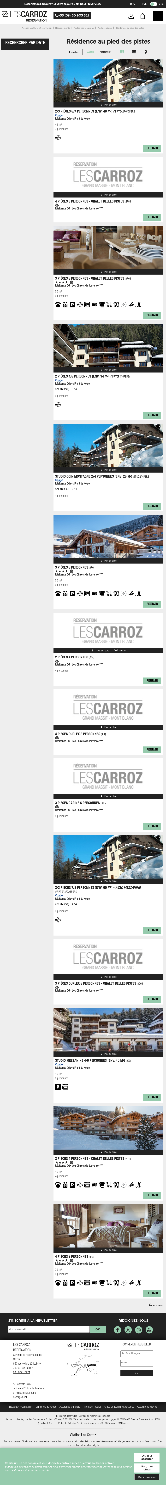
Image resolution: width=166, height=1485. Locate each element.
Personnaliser (147, 1477)
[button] (144, 16)
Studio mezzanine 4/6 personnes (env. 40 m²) (93, 1060)
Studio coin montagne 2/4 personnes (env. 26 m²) (102, 476)
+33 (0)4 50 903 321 (73, 15)
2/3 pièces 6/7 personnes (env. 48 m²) (95, 111)
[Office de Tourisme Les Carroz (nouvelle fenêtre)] (119, 1407)
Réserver (152, 148)
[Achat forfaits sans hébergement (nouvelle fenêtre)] (29, 1395)
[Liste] (134, 52)
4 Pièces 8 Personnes (74, 1256)
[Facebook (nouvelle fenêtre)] (117, 1329)
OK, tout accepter (147, 1457)
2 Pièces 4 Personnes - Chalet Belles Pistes (93, 1158)
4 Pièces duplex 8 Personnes (80, 734)
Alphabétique (105, 52)
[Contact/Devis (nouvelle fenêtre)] (29, 1384)
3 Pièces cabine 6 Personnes (80, 803)
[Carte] (146, 52)
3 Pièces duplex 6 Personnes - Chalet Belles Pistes (99, 983)
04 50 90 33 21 (21, 1372)
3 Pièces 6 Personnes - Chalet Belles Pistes (93, 278)
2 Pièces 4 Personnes (74, 657)
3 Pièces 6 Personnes (74, 567)
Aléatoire (90, 52)
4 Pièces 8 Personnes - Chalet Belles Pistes (93, 201)
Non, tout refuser (147, 1468)
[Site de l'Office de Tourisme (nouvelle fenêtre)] (29, 1389)
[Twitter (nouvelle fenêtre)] (128, 1329)
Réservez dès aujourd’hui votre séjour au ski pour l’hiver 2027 (62, 4)
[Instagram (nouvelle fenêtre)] (138, 1329)
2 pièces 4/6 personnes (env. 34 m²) (92, 376)
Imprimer (158, 1305)
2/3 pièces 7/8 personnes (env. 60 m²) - (98, 889)
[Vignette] (122, 52)
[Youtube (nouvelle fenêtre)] (149, 1329)
